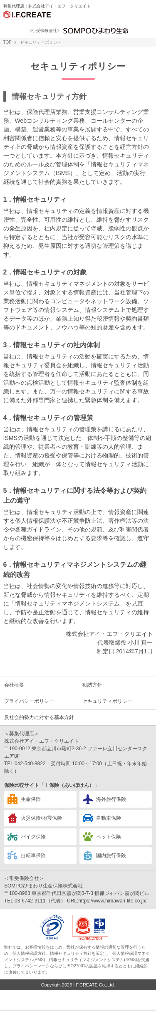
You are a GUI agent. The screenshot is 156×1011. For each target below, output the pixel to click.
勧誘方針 (92, 685)
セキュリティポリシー (107, 701)
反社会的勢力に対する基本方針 (39, 717)
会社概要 (14, 685)
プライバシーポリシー (29, 701)
